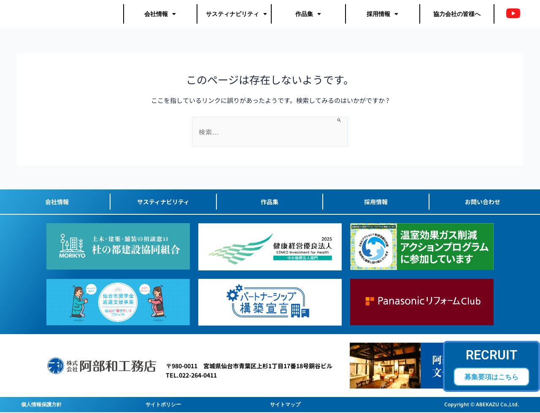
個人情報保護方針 (41, 404)
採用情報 (382, 14)
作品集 (308, 14)
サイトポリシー (163, 404)
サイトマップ (285, 404)
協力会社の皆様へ (457, 14)
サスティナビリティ (236, 14)
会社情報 (160, 14)
